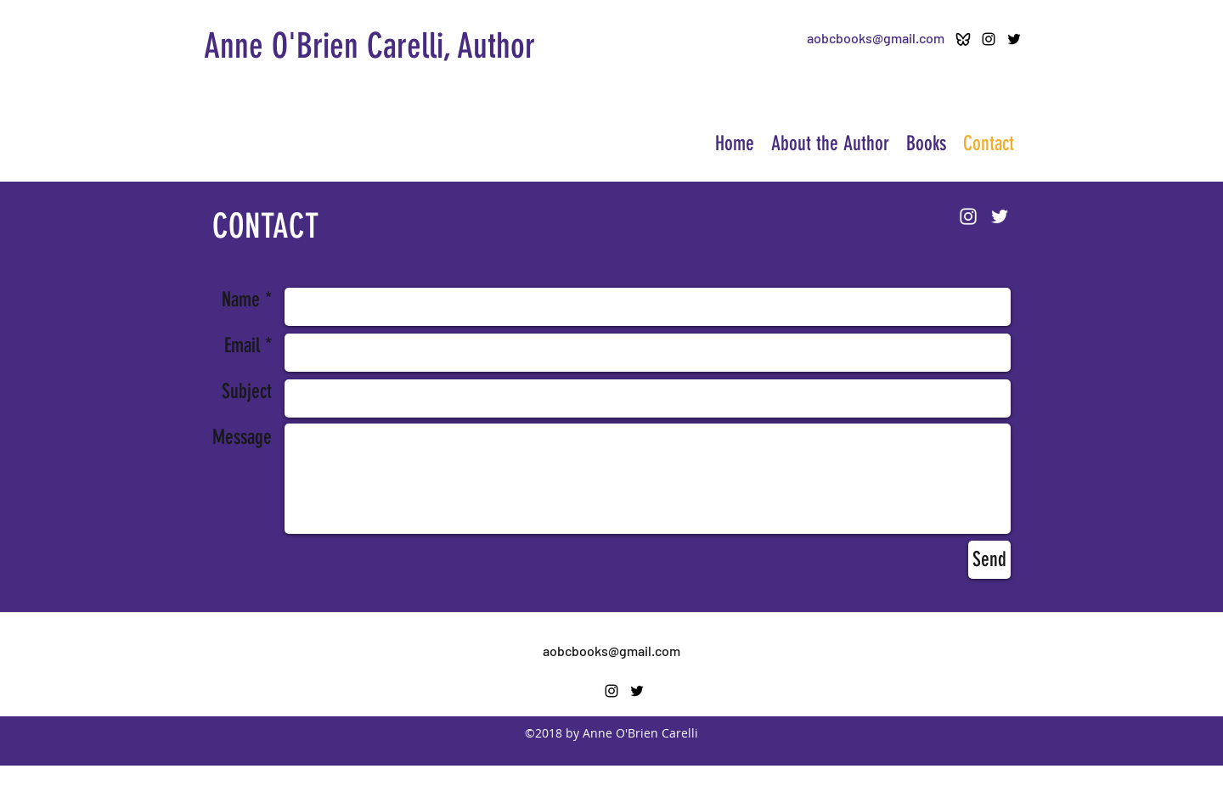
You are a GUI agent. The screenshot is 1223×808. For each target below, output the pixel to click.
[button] (926, 144)
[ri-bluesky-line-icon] (963, 39)
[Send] (989, 560)
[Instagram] (988, 39)
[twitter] (1014, 39)
